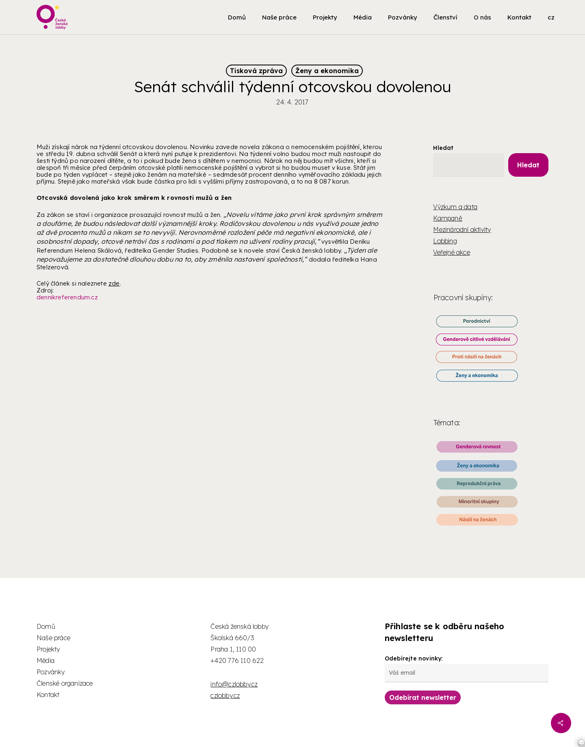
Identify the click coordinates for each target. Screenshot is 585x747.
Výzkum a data (455, 207)
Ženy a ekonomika (327, 71)
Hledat (443, 148)
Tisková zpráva (256, 71)
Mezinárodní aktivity (462, 229)
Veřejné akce (451, 252)
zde (114, 283)
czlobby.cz (225, 695)
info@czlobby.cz (234, 684)
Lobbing (445, 241)
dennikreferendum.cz (67, 297)
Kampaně (447, 218)
